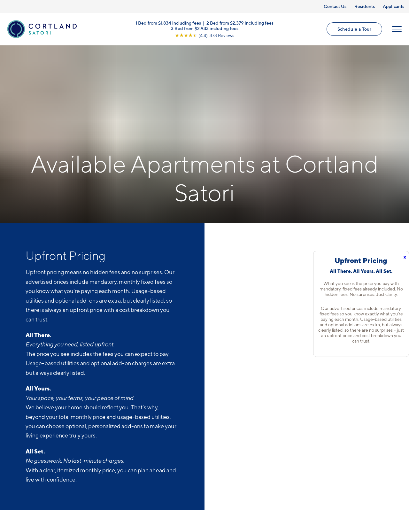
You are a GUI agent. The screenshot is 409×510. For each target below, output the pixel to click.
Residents (364, 6)
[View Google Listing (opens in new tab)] (204, 35)
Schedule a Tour (354, 29)
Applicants (393, 6)
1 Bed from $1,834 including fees (168, 22)
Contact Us (335, 6)
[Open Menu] (397, 29)
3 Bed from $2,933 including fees (204, 28)
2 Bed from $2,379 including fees (240, 22)
